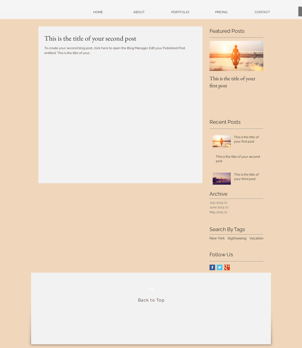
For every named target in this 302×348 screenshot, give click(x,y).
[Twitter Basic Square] (219, 267)
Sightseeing (237, 238)
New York (217, 238)
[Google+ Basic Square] (227, 267)
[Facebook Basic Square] (212, 267)
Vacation (256, 238)
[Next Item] (255, 56)
